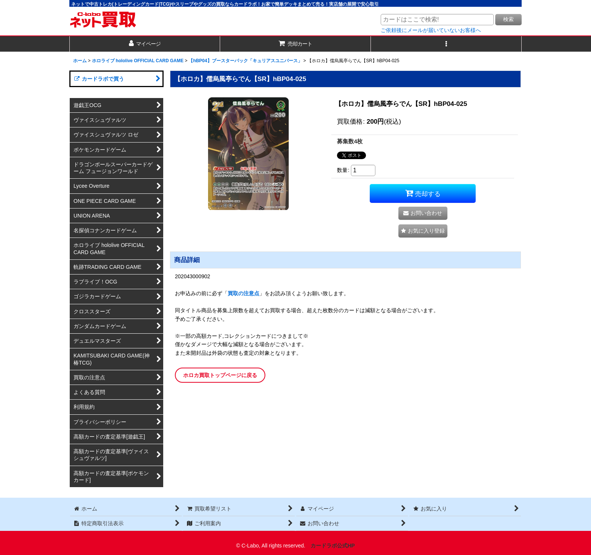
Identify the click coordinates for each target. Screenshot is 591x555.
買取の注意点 (243, 293)
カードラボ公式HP (333, 546)
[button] (446, 44)
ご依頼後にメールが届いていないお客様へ (431, 30)
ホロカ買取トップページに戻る (220, 375)
